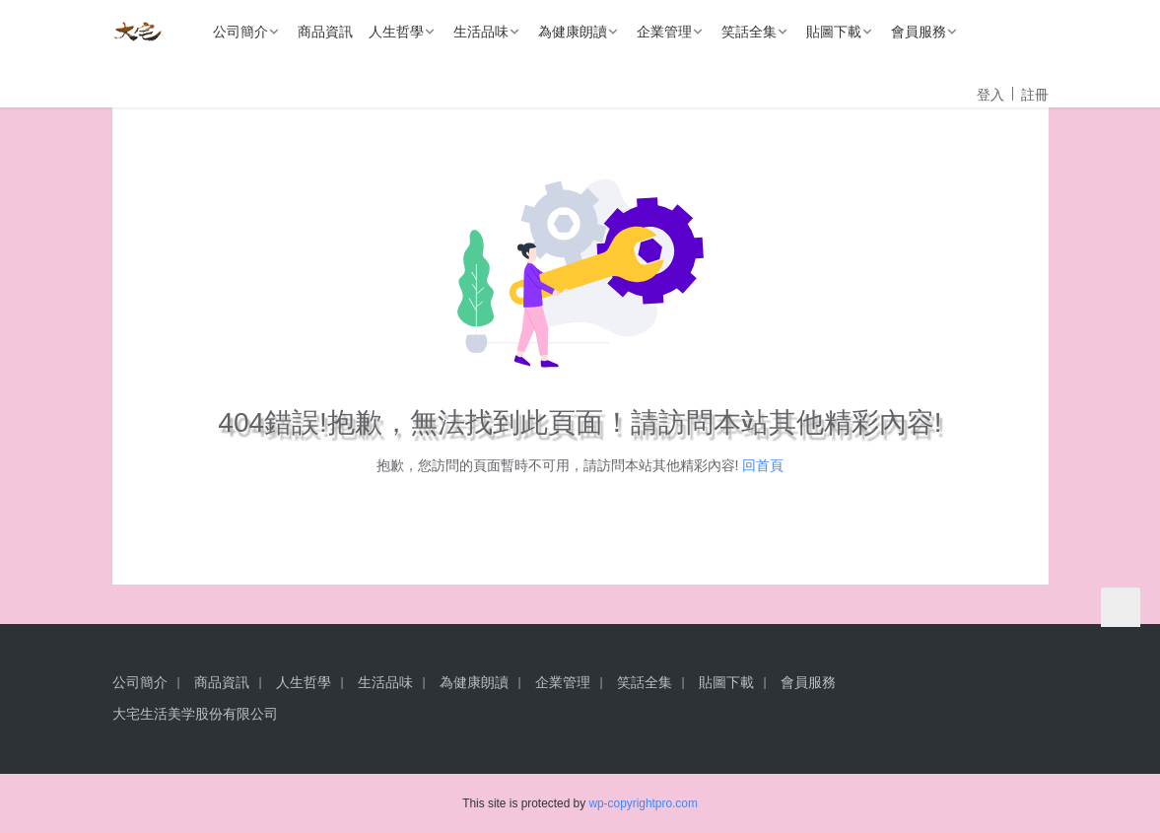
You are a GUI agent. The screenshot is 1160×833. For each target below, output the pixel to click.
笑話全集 (749, 31)
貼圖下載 (833, 31)
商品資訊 (325, 31)
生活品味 (481, 31)
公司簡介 (240, 31)
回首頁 (763, 465)
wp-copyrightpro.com (642, 803)
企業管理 (664, 31)
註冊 (1035, 95)
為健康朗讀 (572, 31)
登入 (990, 95)
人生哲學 (396, 31)
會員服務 (918, 31)
